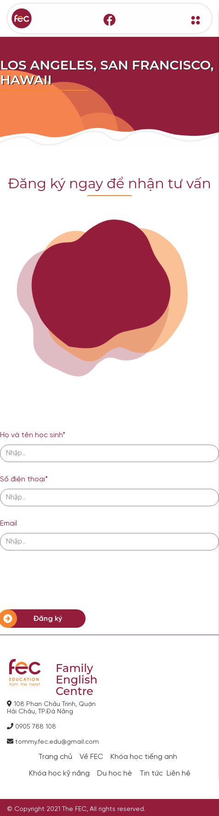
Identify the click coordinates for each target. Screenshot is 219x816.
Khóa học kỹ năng (59, 773)
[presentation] (70, 580)
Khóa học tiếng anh (143, 757)
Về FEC (91, 757)
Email (8, 523)
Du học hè (114, 773)
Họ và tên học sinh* (32, 435)
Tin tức (151, 773)
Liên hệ (178, 773)
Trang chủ (55, 757)
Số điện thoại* (24, 479)
